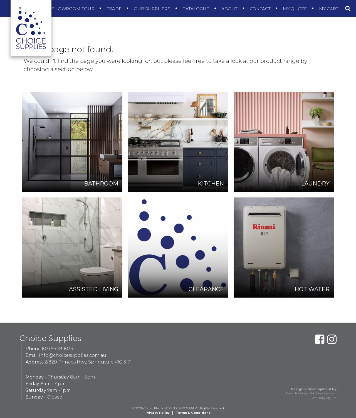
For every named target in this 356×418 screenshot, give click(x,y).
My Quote (295, 8)
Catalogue (196, 8)
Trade (115, 8)
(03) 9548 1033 (57, 348)
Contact (261, 8)
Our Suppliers (152, 8)
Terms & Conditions (193, 413)
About (230, 8)
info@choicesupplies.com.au (72, 355)
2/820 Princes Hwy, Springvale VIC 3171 (88, 362)
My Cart (329, 8)
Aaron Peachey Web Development (311, 393)
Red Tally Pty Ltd (324, 398)
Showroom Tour (73, 8)
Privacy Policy (157, 413)
